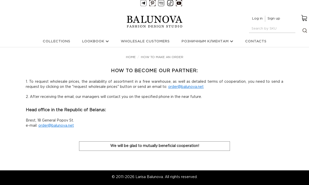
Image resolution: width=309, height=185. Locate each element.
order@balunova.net (186, 86)
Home (131, 57)
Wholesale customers (145, 41)
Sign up (274, 18)
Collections (56, 41)
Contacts (256, 41)
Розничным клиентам (207, 41)
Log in (257, 18)
